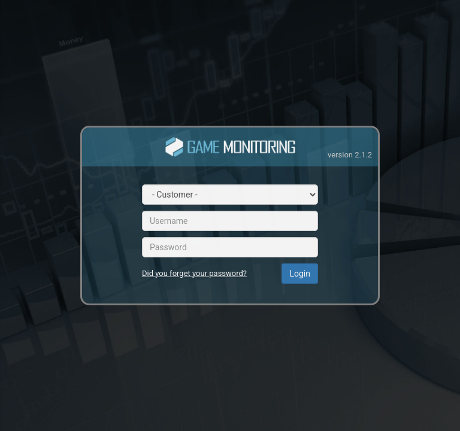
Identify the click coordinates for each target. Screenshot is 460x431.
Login (299, 273)
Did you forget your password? (194, 273)
